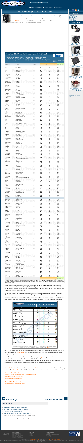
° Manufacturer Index (73, 18)
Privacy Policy (48, 436)
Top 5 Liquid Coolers (17, 436)
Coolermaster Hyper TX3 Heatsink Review (14, 372)
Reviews (16, 22)
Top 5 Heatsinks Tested (17, 434)
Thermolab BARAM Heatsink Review (13, 381)
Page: (20, 22)
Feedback (48, 433)
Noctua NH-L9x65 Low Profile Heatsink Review (76, 88)
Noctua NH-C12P (20, 352)
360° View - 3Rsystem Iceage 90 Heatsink (16, 409)
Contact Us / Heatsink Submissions (52, 434)
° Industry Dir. (71, 19)
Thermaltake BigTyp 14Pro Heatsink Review (15, 383)
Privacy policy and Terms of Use (55, 439)
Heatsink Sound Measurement (13, 411)
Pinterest (31, 435)
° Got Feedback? (72, 15)
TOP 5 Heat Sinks (33, 6)
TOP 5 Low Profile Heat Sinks (44, 6)
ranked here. (36, 368)
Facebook (31, 433)
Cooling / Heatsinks (30, 20)
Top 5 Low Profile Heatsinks (18, 435)
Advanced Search (58, 7)
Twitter (30, 434)
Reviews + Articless (49, 7)
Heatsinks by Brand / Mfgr (36, 7)
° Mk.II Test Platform (73, 16)
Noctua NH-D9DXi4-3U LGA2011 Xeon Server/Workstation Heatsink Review (75, 77)
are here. (48, 347)
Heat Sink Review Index (56, 399)
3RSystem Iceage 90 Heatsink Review (35, 11)
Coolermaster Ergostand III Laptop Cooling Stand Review (75, 65)
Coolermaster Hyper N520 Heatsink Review (15, 380)
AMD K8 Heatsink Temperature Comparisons (17, 413)
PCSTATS (71, 96)
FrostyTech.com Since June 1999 (6, 434)
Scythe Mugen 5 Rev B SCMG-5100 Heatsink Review (75, 43)
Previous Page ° (10, 399)
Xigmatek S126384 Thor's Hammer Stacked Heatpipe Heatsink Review (20, 374)
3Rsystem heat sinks (10, 419)
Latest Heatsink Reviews (17, 433)
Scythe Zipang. (19, 354)
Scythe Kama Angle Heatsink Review (13, 378)
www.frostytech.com (34, 439)
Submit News (48, 435)
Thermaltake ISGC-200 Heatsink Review (14, 376)
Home (12, 22)
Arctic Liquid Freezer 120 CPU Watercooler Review (76, 33)
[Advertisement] (35, 36)
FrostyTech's (16, 369)
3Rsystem (17, 20)
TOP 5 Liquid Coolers (56, 6)
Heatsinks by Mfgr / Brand (18, 437)
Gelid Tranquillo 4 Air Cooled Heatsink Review (75, 54)
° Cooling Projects (72, 20)
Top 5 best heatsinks (11, 368)
